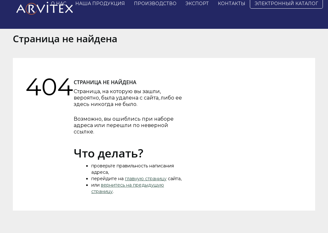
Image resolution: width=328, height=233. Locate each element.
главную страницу (146, 178)
